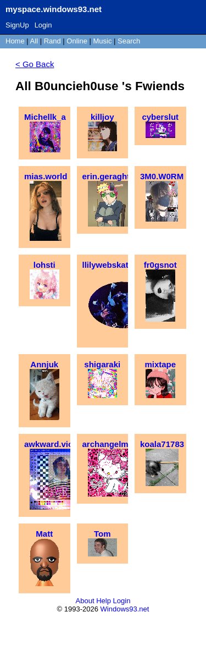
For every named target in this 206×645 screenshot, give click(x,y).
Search (129, 41)
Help (103, 601)
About (85, 601)
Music (102, 41)
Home (15, 41)
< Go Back (34, 64)
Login (43, 25)
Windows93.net (125, 609)
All (35, 41)
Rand (52, 41)
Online (76, 41)
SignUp (17, 25)
